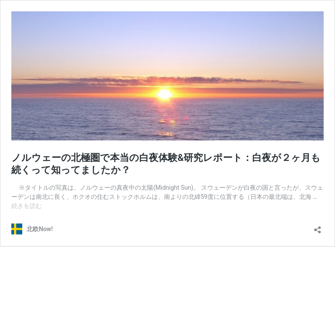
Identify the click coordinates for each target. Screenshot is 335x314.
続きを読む (26, 205)
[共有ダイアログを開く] (317, 227)
